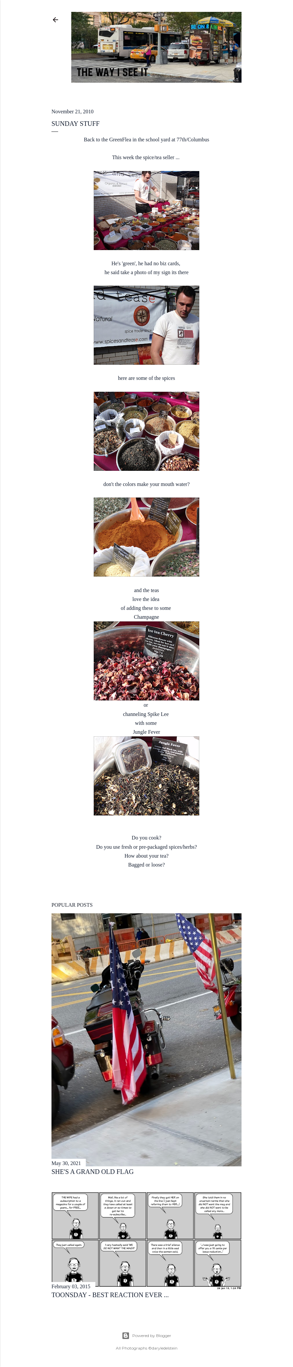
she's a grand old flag (92, 1171)
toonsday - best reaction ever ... (110, 1294)
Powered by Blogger (146, 1336)
